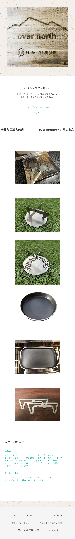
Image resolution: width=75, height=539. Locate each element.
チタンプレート (33, 455)
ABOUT (28, 516)
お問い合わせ (37, 113)
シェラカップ (22, 461)
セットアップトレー (13, 458)
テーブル (9, 461)
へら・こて (23, 466)
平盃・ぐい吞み (44, 458)
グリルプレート (50, 455)
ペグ (47, 463)
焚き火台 (30, 458)
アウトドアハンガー (40, 461)
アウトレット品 (12, 473)
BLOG (43, 516)
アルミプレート (41, 480)
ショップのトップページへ (37, 107)
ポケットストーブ (34, 463)
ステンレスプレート (13, 455)
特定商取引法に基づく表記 (51, 523)
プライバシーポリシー (21, 523)
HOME (14, 516)
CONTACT (59, 516)
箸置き (56, 463)
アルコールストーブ (13, 463)
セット (56, 461)
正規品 (8, 451)
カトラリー (10, 466)
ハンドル (59, 458)
